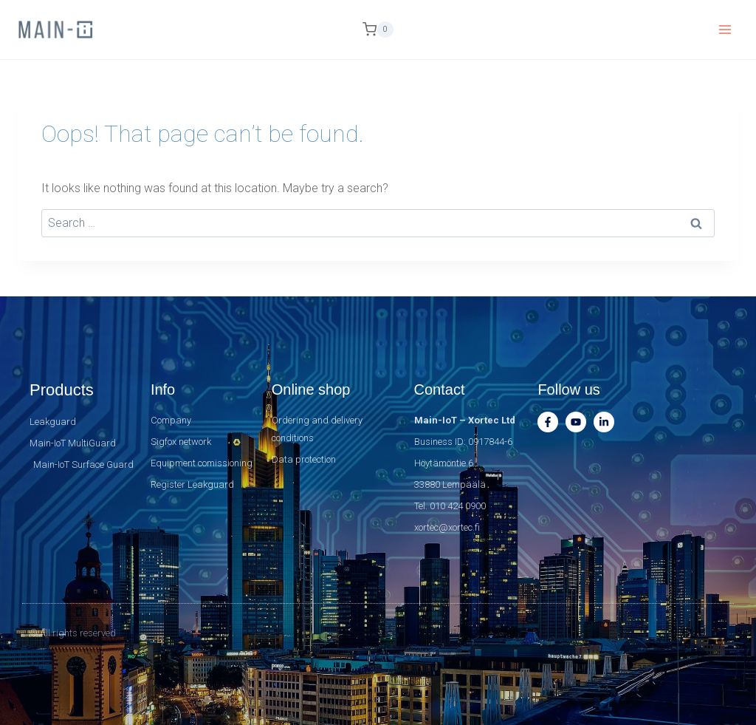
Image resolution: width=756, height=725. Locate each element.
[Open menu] (724, 29)
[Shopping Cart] (378, 29)
